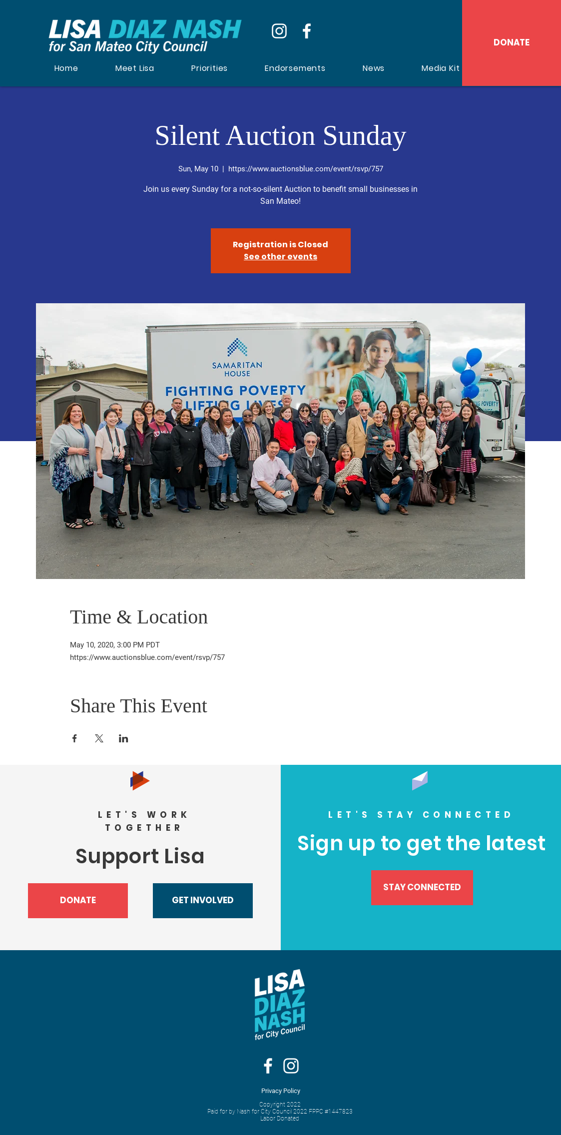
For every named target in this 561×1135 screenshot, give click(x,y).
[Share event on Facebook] (74, 738)
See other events (280, 256)
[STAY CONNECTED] (422, 887)
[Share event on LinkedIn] (123, 738)
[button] (203, 900)
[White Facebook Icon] (268, 1066)
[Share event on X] (99, 738)
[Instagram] (279, 31)
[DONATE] (511, 43)
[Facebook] (307, 31)
